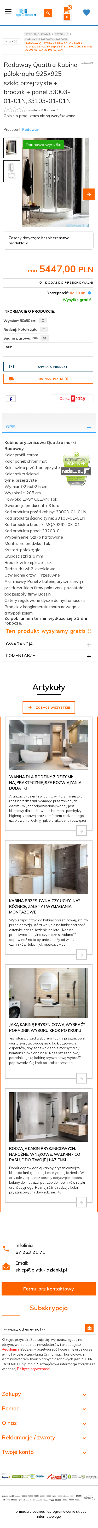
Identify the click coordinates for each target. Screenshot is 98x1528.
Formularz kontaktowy (48, 1289)
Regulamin (10, 1349)
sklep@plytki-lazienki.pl (41, 1270)
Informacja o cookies (28, 1511)
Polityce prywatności (33, 1369)
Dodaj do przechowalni (65, 282)
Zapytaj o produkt (38, 366)
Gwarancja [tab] (19, 643)
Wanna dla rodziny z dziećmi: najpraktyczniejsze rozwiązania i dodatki (46, 782)
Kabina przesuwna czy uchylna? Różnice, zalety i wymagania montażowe (44, 906)
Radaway (30, 129)
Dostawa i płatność (38, 378)
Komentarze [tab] (20, 655)
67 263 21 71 (30, 1252)
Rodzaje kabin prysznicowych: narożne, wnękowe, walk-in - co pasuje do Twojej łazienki (44, 1154)
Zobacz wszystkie (49, 707)
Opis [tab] (11, 426)
